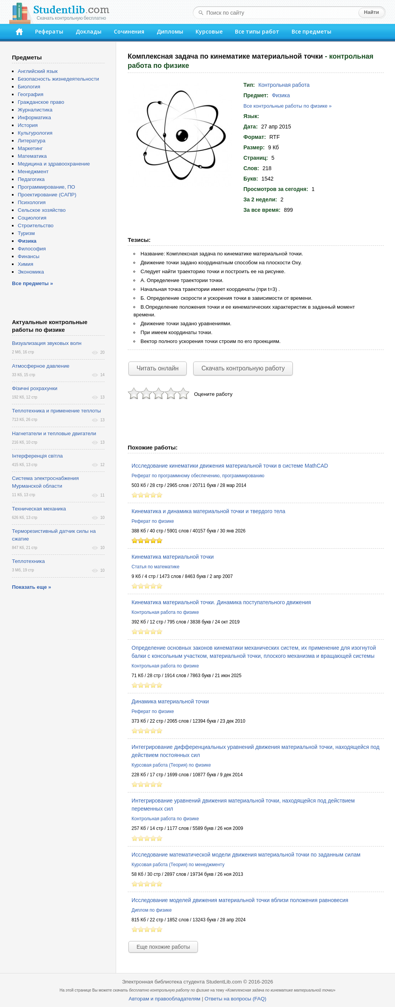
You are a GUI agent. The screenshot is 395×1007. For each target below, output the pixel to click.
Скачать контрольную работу (243, 368)
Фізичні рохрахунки (34, 388)
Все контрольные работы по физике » (287, 106)
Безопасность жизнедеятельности (58, 79)
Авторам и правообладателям (165, 999)
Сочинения (129, 31)
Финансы (28, 256)
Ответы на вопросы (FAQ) (235, 999)
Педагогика (31, 179)
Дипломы (170, 31)
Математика (32, 156)
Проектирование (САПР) (47, 195)
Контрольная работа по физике (165, 612)
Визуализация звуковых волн (46, 343)
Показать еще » (31, 587)
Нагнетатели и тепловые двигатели (54, 433)
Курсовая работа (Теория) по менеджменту (178, 864)
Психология (32, 202)
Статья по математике (155, 566)
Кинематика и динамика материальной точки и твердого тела (208, 511)
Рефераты (49, 31)
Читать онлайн (158, 368)
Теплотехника (28, 561)
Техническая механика (39, 509)
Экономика (31, 272)
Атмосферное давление (40, 366)
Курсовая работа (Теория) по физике (171, 765)
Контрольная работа (284, 85)
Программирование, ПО (46, 187)
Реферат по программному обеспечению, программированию (198, 475)
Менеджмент (33, 171)
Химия (25, 264)
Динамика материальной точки (170, 701)
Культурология (35, 133)
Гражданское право (41, 102)
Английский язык (37, 71)
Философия (32, 249)
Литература (32, 141)
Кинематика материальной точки (173, 557)
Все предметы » (32, 283)
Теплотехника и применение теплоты (56, 411)
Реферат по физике (153, 521)
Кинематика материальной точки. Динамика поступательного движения (221, 602)
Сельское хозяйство (42, 210)
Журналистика (35, 110)
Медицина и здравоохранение (54, 164)
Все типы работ (257, 31)
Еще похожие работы (163, 947)
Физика (281, 95)
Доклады (88, 31)
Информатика (34, 117)
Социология (32, 218)
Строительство (36, 225)
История (28, 125)
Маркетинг (30, 148)
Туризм (26, 233)
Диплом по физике (152, 910)
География (30, 94)
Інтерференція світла (37, 456)
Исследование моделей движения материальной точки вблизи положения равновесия (240, 900)
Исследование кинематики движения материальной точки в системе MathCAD (230, 466)
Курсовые (209, 31)
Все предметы (311, 31)
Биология (29, 87)
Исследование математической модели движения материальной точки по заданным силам (246, 855)
